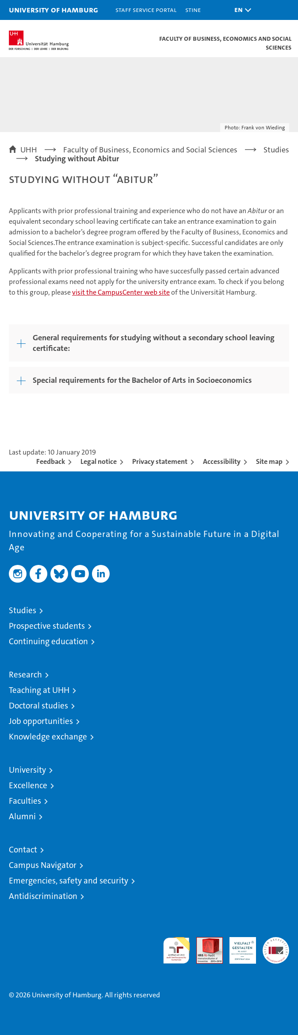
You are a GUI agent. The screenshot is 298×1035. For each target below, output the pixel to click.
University (27, 769)
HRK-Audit (237, 946)
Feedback (50, 461)
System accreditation (276, 946)
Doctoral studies (38, 705)
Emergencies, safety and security (68, 880)
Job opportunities (41, 721)
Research (25, 674)
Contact (23, 849)
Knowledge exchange (48, 736)
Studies (22, 610)
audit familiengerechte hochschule (176, 950)
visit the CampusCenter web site (121, 292)
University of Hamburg (53, 9)
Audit (204, 941)
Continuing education (48, 641)
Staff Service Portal (145, 9)
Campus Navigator (42, 865)
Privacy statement (159, 461)
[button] (240, 10)
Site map (269, 461)
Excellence (28, 785)
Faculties (25, 800)
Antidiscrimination (43, 896)
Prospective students (47, 625)
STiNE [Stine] (193, 9)
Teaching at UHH (39, 690)
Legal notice (98, 461)
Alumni (22, 816)
